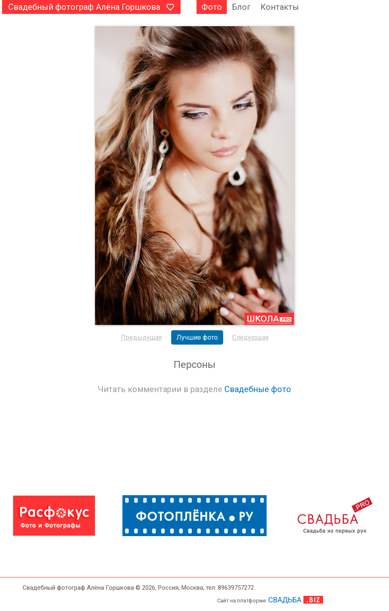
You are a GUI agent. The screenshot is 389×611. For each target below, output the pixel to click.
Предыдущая (141, 337)
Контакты (279, 7)
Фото (211, 7)
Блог (241, 7)
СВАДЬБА (284, 599)
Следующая (250, 337)
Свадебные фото (257, 389)
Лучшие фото (197, 337)
